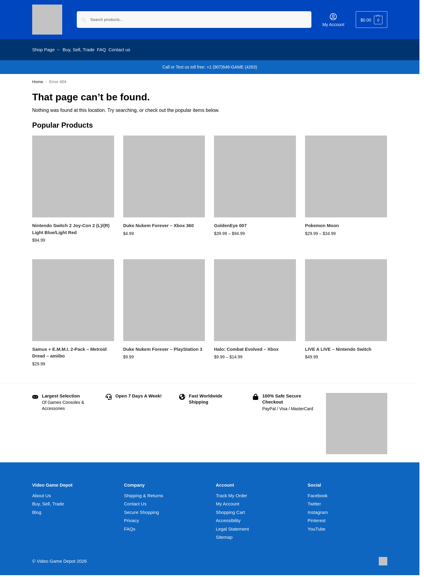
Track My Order (231, 492)
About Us (41, 492)
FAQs (130, 526)
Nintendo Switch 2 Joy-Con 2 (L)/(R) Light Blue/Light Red (71, 226)
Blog (36, 509)
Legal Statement (232, 526)
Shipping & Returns (143, 492)
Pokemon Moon (322, 222)
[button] (371, 19)
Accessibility (228, 518)
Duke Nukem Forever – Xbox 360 (158, 222)
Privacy (131, 518)
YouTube (317, 526)
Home (37, 79)
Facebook (318, 492)
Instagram (318, 509)
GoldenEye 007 (230, 222)
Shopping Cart (230, 509)
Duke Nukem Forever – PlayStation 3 (162, 346)
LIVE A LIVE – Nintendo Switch (338, 346)
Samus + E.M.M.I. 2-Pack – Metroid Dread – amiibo (69, 350)
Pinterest (317, 518)
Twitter (314, 501)
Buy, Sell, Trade (48, 501)
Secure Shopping (141, 509)
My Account (333, 19)
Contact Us (135, 501)
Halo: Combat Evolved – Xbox (246, 346)
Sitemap (224, 534)
